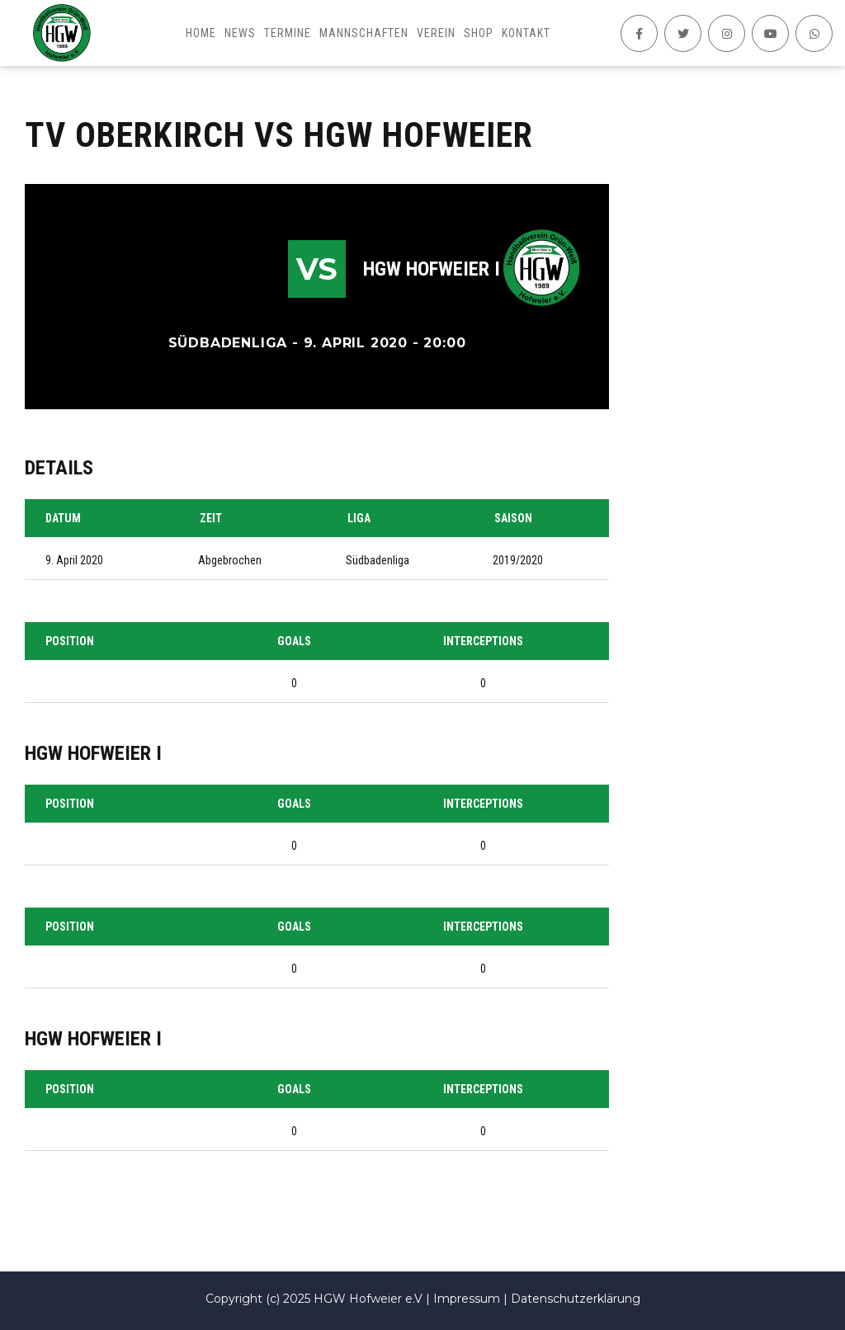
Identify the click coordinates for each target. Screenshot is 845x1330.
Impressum (466, 1298)
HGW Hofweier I (431, 269)
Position (69, 641)
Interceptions (483, 641)
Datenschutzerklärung (575, 1298)
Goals (294, 641)
